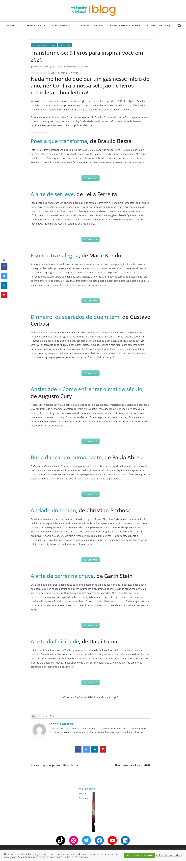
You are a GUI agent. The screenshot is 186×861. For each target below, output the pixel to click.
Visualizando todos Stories (146, 789)
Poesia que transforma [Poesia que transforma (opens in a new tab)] (59, 140)
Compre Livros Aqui (159, 25)
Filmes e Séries (36, 25)
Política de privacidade (169, 855)
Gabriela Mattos (40, 66)
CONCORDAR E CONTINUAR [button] (139, 855)
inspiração (71, 66)
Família (98, 25)
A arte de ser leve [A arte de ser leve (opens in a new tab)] (52, 194)
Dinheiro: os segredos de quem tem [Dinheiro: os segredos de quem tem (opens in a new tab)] (75, 316)
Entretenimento (60, 25)
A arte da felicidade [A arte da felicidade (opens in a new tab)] (55, 641)
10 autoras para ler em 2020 (134, 765)
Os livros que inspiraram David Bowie (53, 765)
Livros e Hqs (14, 25)
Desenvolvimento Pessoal (125, 25)
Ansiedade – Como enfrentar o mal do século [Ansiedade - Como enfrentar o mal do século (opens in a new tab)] (86, 389)
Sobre (35, 716)
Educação (83, 25)
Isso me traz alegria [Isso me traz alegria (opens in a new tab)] (55, 255)
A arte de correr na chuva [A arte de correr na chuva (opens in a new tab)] (62, 575)
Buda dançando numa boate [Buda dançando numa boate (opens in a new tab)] (66, 457)
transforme (83, 66)
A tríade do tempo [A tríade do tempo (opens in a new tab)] (53, 510)
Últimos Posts (48, 716)
